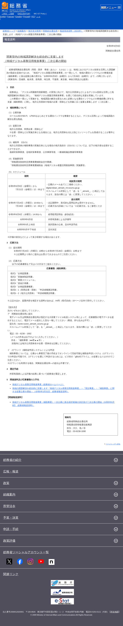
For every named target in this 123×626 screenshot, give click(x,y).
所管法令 (9, 506)
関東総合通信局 (50, 31)
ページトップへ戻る (113, 444)
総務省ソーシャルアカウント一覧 (26, 552)
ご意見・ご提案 (8, 14)
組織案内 (21, 31)
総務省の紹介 (12, 460)
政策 (6, 483)
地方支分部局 (34, 31)
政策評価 (9, 540)
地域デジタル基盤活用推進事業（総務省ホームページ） (38, 384)
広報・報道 (10, 471)
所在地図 (114, 612)
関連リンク (10, 574)
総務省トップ (9, 31)
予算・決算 (10, 517)
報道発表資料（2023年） (71, 31)
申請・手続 (10, 529)
